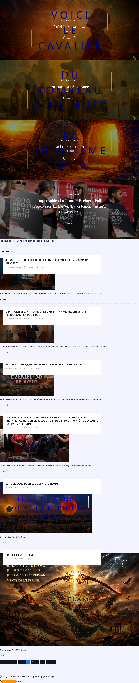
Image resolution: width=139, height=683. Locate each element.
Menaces (78, 195)
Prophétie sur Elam (19, 555)
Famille (71, 195)
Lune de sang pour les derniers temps (32, 483)
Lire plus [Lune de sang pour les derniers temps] (4, 542)
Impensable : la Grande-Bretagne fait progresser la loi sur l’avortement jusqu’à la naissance (69, 205)
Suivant (51, 662)
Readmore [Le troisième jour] (70, 158)
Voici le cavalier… (69, 26)
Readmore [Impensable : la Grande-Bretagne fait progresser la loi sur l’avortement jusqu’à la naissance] (70, 223)
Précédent (6, 662)
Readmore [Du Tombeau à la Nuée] (70, 98)
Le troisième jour (69, 146)
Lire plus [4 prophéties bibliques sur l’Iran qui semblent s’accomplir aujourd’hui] (4, 299)
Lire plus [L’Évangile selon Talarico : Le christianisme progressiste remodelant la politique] (4, 352)
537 (42, 662)
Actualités (73, 21)
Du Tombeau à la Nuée (69, 86)
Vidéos (64, 21)
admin (10, 487)
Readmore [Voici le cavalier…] (70, 38)
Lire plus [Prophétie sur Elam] (4, 656)
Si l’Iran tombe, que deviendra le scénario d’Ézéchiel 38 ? (45, 364)
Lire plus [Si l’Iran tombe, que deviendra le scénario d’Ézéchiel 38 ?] (4, 405)
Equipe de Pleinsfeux (14, 267)
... (19, 662)
